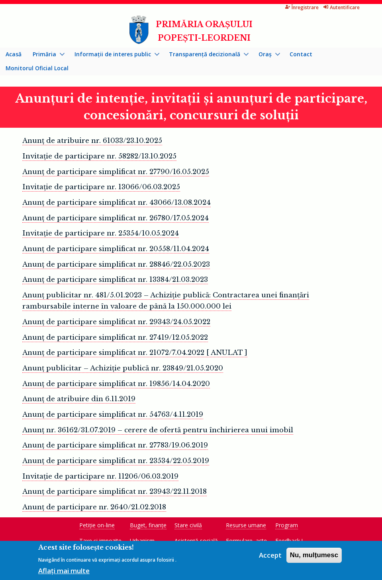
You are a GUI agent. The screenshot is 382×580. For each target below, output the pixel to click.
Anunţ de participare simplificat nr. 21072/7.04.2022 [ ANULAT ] (134, 352)
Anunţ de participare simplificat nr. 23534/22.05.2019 (115, 461)
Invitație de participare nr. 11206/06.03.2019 (100, 476)
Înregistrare (302, 7)
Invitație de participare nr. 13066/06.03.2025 (101, 187)
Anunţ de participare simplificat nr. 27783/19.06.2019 (115, 445)
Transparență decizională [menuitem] (206, 55)
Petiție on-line (97, 525)
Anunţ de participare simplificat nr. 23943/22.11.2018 (114, 491)
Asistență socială (196, 540)
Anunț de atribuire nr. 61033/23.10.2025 (92, 141)
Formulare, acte (246, 540)
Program (286, 525)
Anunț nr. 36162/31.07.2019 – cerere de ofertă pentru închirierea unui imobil (157, 430)
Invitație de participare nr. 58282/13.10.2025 (99, 156)
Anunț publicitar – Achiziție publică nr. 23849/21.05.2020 (122, 368)
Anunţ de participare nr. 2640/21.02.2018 (94, 507)
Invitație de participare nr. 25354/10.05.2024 (100, 233)
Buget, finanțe (148, 525)
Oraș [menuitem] (266, 55)
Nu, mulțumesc (314, 557)
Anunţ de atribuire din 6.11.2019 (78, 399)
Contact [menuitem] (301, 54)
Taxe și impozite (100, 540)
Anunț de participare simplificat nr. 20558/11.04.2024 (115, 249)
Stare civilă (188, 525)
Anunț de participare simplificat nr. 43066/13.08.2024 (116, 202)
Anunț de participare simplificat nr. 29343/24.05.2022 (116, 322)
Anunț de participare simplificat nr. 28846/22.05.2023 (116, 264)
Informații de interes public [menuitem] (114, 55)
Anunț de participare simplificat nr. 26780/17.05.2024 (115, 218)
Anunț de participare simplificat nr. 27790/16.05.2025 (115, 172)
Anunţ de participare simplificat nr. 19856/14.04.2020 (116, 384)
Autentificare (341, 7)
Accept (270, 557)
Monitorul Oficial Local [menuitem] (37, 68)
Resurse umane (246, 525)
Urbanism (142, 540)
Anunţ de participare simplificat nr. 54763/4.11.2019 (112, 414)
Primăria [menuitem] (46, 55)
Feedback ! (289, 540)
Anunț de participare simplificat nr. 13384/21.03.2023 (115, 279)
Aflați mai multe (64, 573)
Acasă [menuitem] (14, 54)
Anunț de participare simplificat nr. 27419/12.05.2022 (115, 337)
